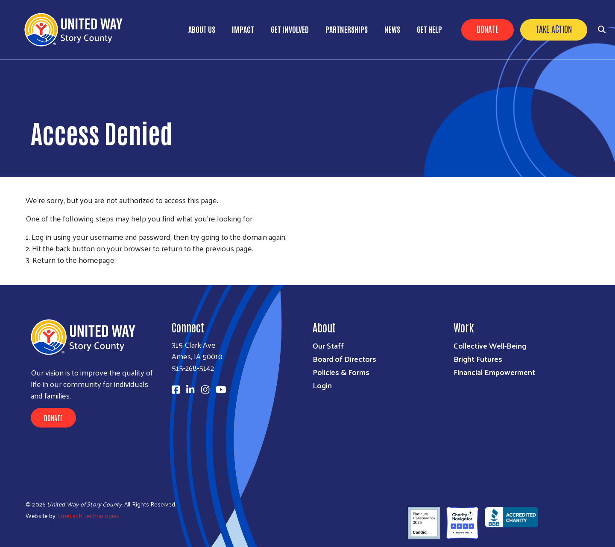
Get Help (429, 29)
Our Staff (328, 345)
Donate (487, 28)
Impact (243, 29)
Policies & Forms (341, 371)
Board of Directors (344, 358)
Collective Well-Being (490, 345)
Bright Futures (478, 358)
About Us (201, 29)
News (392, 29)
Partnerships (346, 29)
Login (322, 385)
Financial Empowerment (494, 371)
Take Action (554, 28)
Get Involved (290, 29)
